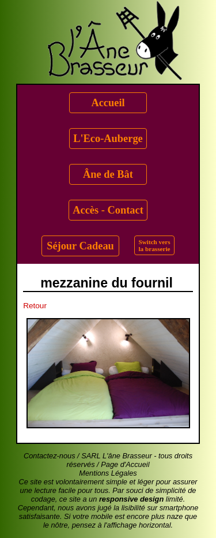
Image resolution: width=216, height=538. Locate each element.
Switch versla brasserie (154, 245)
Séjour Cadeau (80, 246)
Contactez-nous (49, 455)
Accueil (107, 103)
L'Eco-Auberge (108, 138)
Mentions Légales (108, 473)
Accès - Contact (108, 210)
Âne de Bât (108, 174)
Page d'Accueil (125, 464)
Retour (35, 305)
